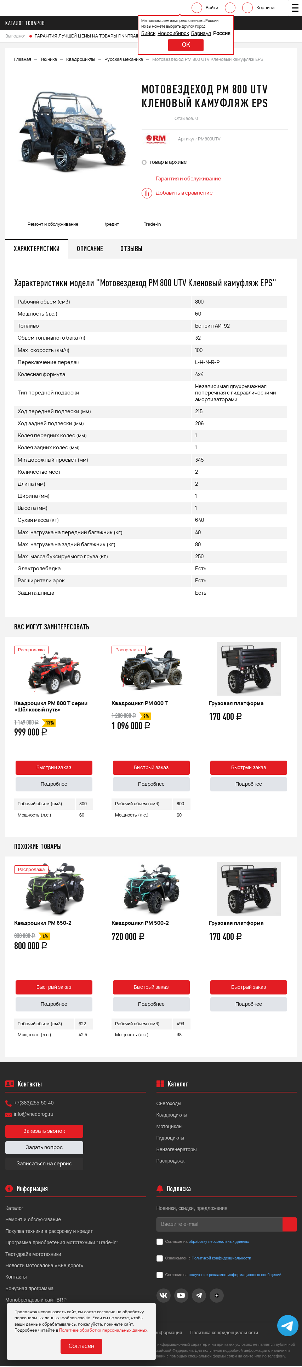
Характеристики (37, 249)
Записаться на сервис (44, 1165)
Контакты (16, 1278)
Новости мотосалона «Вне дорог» (44, 1266)
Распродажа (170, 1162)
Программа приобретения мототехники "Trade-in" (61, 1243)
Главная (22, 59)
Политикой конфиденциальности (221, 1259)
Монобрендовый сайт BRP (36, 1301)
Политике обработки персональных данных (103, 1330)
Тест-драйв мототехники (33, 1255)
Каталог (14, 1209)
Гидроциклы (170, 1139)
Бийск (144, 33)
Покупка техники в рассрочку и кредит (49, 1232)
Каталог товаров (27, 23)
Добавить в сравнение (177, 193)
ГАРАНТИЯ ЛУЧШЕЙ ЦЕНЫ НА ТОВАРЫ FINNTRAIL (87, 36)
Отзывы (133, 249)
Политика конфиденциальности (225, 1333)
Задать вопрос (44, 1148)
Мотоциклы (169, 1127)
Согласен (81, 1346)
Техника (48, 59)
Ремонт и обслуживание (33, 1220)
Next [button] (290, 737)
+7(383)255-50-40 (33, 1104)
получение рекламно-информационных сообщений (235, 1276)
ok (182, 45)
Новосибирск (169, 33)
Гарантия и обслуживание (181, 179)
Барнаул (197, 33)
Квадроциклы (80, 59)
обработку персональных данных (219, 1242)
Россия (217, 33)
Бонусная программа (29, 1289)
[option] (72, 131)
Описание (91, 249)
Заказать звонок (44, 1132)
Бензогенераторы (176, 1150)
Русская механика (123, 59)
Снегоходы (169, 1104)
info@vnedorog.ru (33, 1115)
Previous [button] (12, 737)
